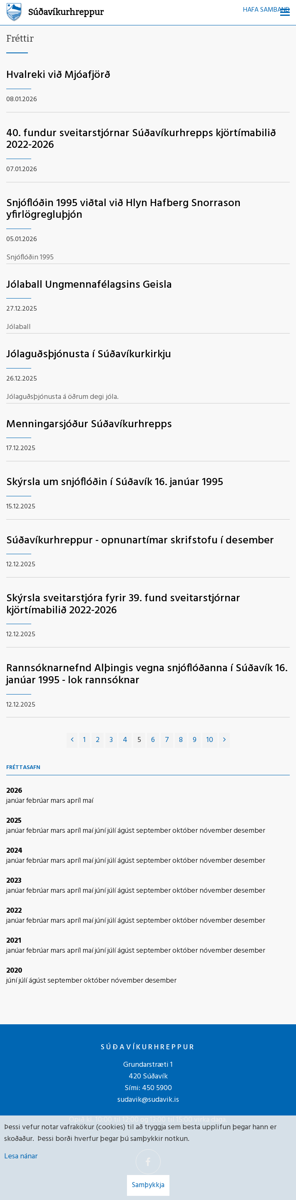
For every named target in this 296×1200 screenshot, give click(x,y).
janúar (16, 801)
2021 (13, 941)
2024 (14, 851)
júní (101, 831)
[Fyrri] (72, 740)
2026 (14, 791)
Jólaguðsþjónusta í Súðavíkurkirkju (88, 354)
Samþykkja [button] (148, 1185)
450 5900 (157, 1088)
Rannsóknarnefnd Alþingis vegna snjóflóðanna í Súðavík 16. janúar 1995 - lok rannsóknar (147, 674)
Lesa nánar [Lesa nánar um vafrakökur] (20, 1156)
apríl (74, 801)
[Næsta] (224, 740)
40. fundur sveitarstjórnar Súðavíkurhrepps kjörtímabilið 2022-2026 (141, 139)
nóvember (216, 831)
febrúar (38, 801)
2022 (14, 911)
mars (58, 801)
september (154, 831)
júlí (112, 831)
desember (249, 831)
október (185, 831)
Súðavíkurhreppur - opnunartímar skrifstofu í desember (140, 540)
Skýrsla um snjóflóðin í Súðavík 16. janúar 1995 (114, 482)
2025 (14, 821)
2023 (14, 881)
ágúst (126, 831)
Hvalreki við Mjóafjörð (58, 75)
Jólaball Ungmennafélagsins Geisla (89, 285)
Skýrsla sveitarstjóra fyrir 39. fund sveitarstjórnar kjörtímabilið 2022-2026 (123, 604)
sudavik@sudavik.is (148, 1100)
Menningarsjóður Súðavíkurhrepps (89, 424)
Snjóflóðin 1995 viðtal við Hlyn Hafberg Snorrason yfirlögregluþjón (123, 209)
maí (87, 801)
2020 (14, 971)
